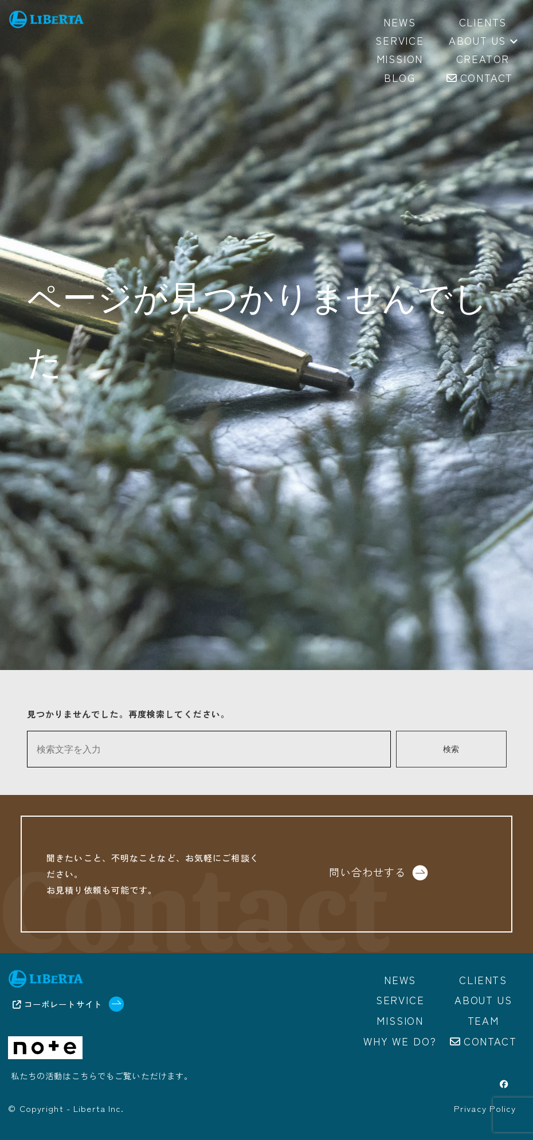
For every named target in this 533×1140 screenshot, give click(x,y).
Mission (400, 1020)
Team (483, 1020)
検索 (451, 749)
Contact (490, 1040)
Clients (483, 979)
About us (483, 41)
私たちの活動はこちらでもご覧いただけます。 (102, 1076)
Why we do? (400, 1040)
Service (400, 1000)
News (400, 979)
